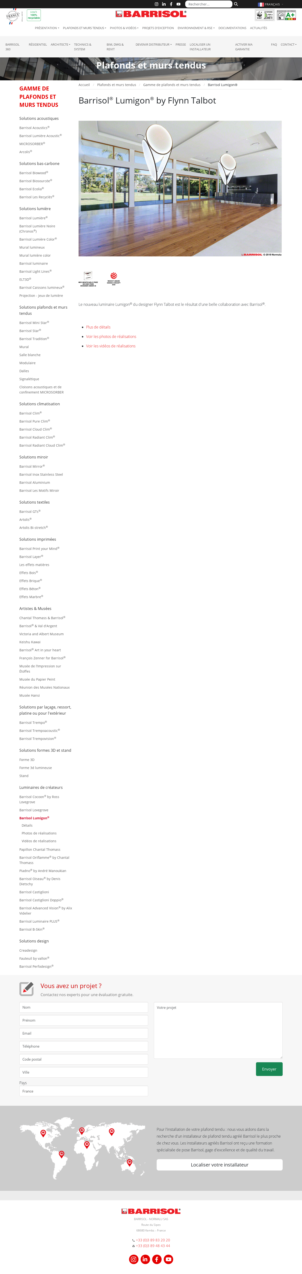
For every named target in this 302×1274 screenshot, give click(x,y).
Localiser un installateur (200, 46)
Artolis (25, 519)
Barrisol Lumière (33, 218)
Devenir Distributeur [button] (152, 44)
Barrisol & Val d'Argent (38, 625)
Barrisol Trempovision (37, 738)
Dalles (24, 371)
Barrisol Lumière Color (38, 239)
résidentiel (38, 44)
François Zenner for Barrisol (42, 658)
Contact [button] (287, 44)
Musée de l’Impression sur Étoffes (40, 669)
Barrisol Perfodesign (36, 966)
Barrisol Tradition (34, 338)
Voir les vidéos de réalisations (110, 346)
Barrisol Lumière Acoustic (40, 135)
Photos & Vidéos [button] (123, 28)
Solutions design (34, 941)
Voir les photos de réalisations (111, 336)
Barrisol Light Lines (35, 271)
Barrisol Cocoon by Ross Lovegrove (39, 799)
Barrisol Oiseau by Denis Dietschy (39, 881)
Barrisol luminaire (33, 263)
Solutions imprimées (37, 539)
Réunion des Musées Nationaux (44, 687)
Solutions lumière (35, 208)
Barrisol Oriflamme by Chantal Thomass (44, 860)
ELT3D (25, 279)
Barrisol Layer (31, 556)
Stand (24, 775)
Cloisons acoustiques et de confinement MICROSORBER (41, 389)
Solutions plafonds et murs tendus (43, 310)
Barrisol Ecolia (31, 188)
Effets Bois (28, 572)
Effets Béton (30, 588)
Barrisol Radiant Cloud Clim (42, 445)
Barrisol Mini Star (34, 322)
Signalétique (29, 379)
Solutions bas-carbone (39, 163)
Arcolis (25, 151)
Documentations (232, 28)
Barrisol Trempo (33, 722)
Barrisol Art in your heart (40, 650)
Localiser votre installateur (219, 1165)
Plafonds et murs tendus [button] (83, 28)
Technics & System (82, 46)
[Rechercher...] (208, 4)
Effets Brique (30, 580)
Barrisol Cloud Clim (35, 429)
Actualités (258, 28)
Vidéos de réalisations (39, 841)
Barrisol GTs (30, 511)
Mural (24, 347)
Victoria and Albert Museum (41, 634)
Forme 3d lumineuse (35, 767)
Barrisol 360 (12, 46)
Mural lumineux (32, 247)
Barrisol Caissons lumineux (41, 287)
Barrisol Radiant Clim (37, 437)
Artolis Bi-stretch (33, 527)
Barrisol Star (30, 330)
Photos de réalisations (39, 833)
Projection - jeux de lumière (41, 295)
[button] (271, 4)
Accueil (84, 84)
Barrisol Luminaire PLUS (39, 921)
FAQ (274, 44)
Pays (23, 1082)
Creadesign (28, 950)
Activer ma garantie (243, 46)
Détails (27, 825)
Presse (181, 44)
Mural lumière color (35, 255)
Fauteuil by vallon (34, 958)
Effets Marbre (31, 596)
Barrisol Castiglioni (34, 892)
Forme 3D (26, 759)
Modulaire (27, 363)
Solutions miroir (33, 457)
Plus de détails (98, 327)
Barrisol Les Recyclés (36, 196)
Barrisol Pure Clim (34, 421)
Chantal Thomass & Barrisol (42, 617)
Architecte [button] (59, 44)
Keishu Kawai (30, 642)
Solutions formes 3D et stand (45, 750)
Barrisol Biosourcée (35, 180)
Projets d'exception (158, 28)
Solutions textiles (34, 502)
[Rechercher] (235, 3)
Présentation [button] (46, 28)
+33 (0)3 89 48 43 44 (153, 1245)
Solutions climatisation (39, 403)
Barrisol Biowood (33, 172)
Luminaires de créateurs (41, 787)
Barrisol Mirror (32, 466)
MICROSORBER (32, 143)
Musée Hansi (29, 695)
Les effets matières (34, 564)
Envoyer (269, 1069)
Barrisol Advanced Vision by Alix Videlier (45, 910)
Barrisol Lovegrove (33, 810)
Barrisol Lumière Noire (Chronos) (37, 228)
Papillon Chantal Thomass (39, 849)
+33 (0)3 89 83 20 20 (153, 1240)
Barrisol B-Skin (32, 929)
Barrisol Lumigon (34, 818)
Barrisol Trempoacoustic (39, 730)
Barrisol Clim (30, 413)
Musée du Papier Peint (37, 679)
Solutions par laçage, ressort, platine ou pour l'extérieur (45, 710)
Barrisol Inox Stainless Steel (41, 474)
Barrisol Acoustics (34, 127)
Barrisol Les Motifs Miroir (39, 490)
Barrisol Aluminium (34, 482)
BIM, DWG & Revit (115, 46)
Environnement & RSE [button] (195, 28)
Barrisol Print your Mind (39, 548)
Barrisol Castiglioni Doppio (41, 900)
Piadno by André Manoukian (42, 870)
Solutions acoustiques (39, 118)
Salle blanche (30, 355)
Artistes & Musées (35, 608)
